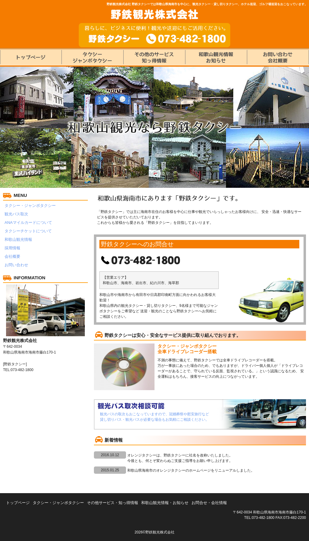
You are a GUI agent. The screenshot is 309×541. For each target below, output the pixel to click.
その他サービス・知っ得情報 (112, 502)
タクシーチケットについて (28, 231)
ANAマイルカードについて (28, 222)
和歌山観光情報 (18, 239)
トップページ (18, 502)
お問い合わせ (16, 265)
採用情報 (12, 248)
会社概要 (12, 256)
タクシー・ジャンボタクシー (30, 205)
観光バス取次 (16, 214)
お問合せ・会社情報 (209, 502)
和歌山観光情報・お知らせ (164, 502)
